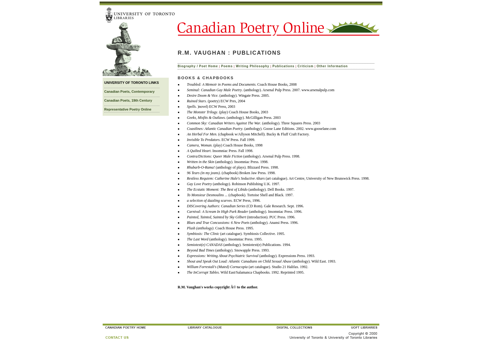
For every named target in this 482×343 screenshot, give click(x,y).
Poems (227, 66)
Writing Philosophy (252, 66)
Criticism (306, 66)
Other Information (332, 66)
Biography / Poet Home (198, 66)
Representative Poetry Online (127, 109)
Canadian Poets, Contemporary (129, 91)
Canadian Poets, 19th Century (128, 100)
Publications (283, 66)
